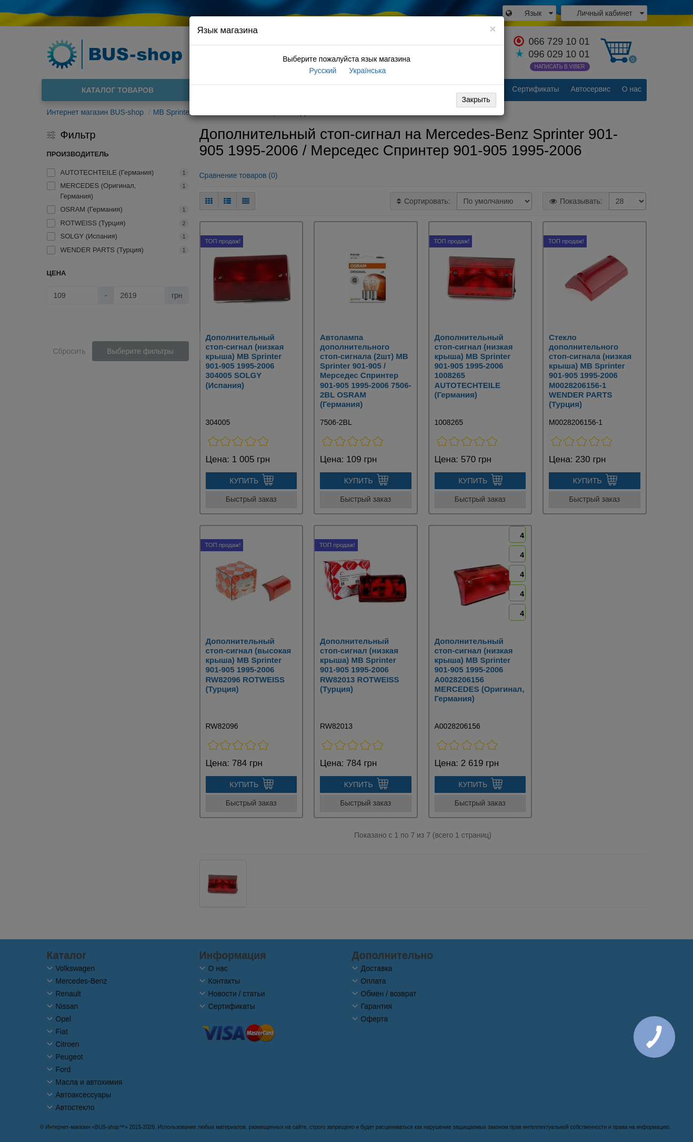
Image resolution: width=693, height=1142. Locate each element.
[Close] (492, 28)
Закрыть (476, 99)
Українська (366, 70)
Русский (322, 70)
